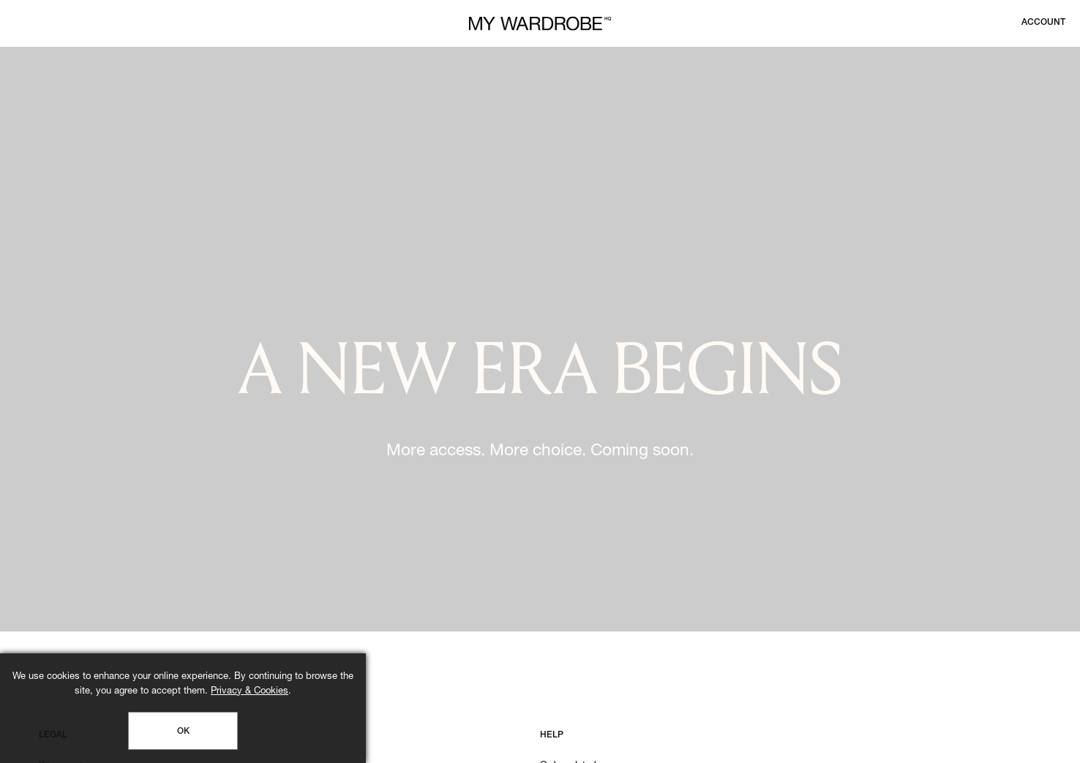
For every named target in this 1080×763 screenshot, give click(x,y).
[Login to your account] (1043, 22)
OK (183, 731)
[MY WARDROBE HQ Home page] (540, 24)
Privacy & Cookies (249, 691)
